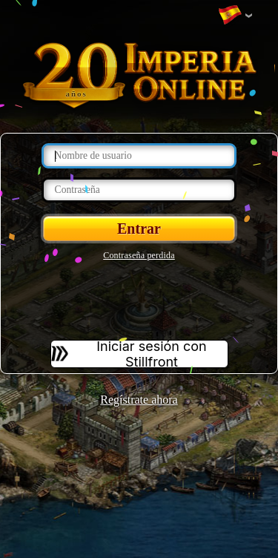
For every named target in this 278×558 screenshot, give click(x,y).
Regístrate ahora (138, 399)
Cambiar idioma (230, 15)
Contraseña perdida (139, 255)
